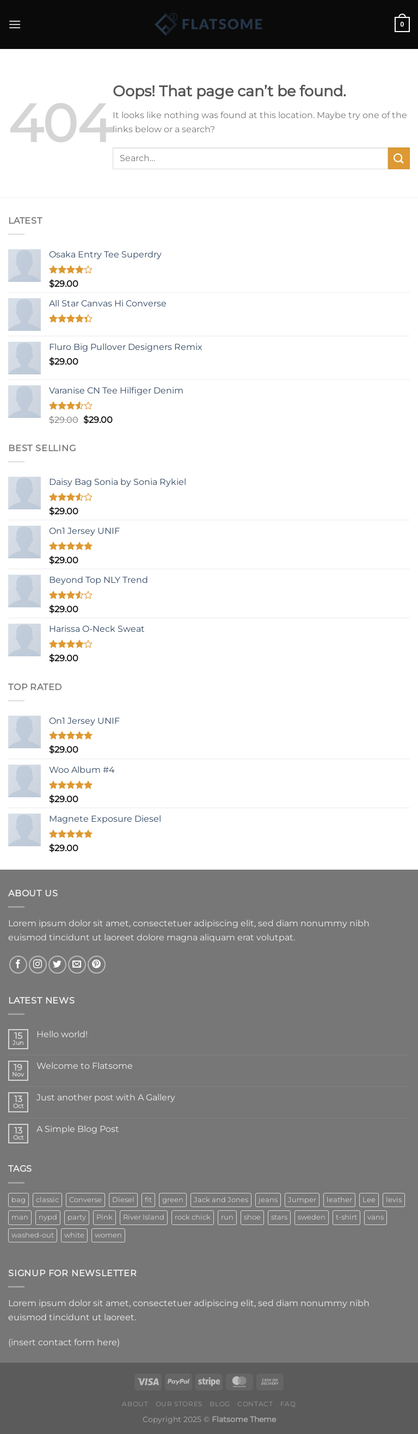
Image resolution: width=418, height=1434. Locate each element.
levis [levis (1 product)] (394, 1200)
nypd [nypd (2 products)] (48, 1217)
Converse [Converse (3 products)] (85, 1200)
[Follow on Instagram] (38, 965)
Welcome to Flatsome (84, 1066)
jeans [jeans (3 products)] (268, 1200)
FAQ (288, 1404)
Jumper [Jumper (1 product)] (302, 1200)
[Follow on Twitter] (57, 965)
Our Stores (179, 1404)
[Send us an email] (77, 965)
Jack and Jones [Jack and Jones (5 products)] (221, 1200)
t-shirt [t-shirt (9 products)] (346, 1217)
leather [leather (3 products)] (339, 1200)
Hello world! (62, 1034)
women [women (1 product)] (108, 1235)
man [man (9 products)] (19, 1217)
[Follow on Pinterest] (97, 965)
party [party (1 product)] (76, 1217)
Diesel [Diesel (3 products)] (123, 1200)
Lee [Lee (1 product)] (369, 1200)
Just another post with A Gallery (105, 1097)
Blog (220, 1404)
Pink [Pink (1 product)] (104, 1217)
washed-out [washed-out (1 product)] (32, 1235)
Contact (255, 1404)
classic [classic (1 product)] (47, 1200)
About (135, 1404)
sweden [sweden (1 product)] (311, 1217)
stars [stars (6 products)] (279, 1217)
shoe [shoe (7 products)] (252, 1217)
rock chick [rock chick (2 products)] (193, 1217)
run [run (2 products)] (227, 1217)
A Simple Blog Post (77, 1129)
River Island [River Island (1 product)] (143, 1217)
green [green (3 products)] (172, 1200)
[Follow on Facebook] (18, 965)
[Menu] (14, 24)
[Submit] (399, 158)
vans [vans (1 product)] (375, 1217)
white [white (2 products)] (74, 1235)
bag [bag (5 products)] (18, 1200)
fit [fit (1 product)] (148, 1200)
